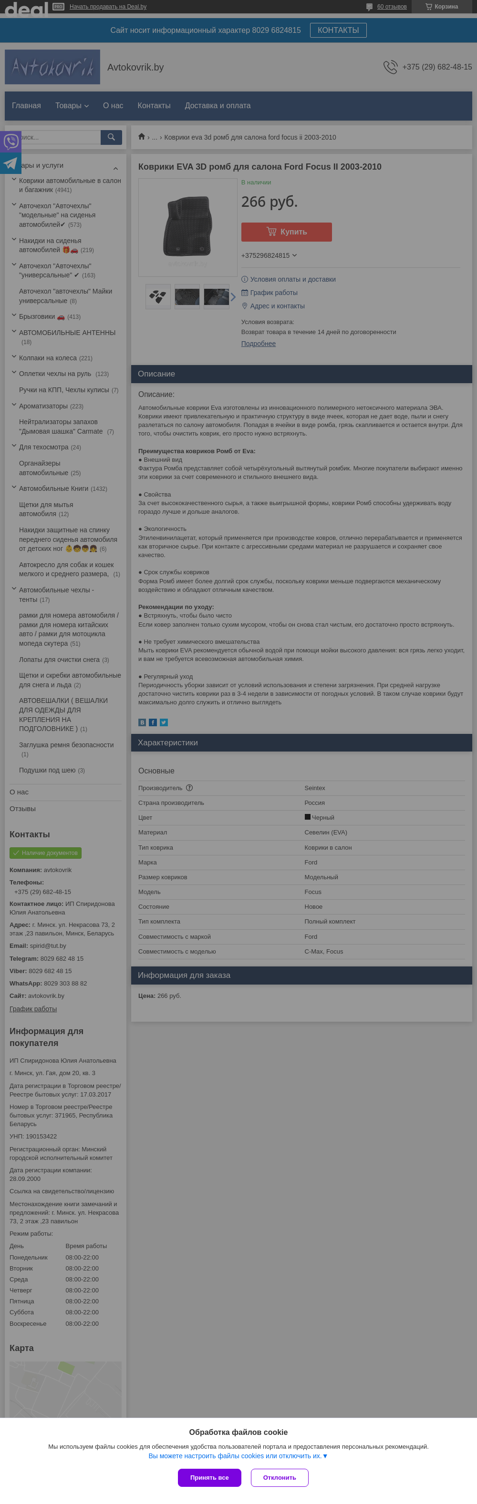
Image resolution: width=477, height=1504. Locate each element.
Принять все (209, 1477)
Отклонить (279, 1477)
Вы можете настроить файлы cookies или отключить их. (234, 1456)
